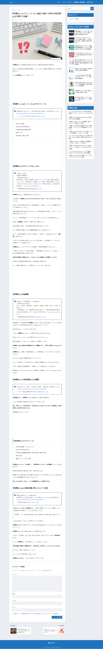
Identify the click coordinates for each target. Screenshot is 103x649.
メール (14, 600)
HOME (51, 643)
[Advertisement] (37, 88)
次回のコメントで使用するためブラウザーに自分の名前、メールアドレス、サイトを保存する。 (37, 613)
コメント (14, 574)
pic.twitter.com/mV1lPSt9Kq (31, 186)
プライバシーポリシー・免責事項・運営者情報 (73, 2)
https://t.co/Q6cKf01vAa (23, 113)
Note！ (13, 2)
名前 (13, 593)
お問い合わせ (90, 2)
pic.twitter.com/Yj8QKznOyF (37, 113)
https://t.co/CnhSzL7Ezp (23, 499)
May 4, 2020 (38, 188)
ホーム (58, 2)
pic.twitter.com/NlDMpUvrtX (37, 499)
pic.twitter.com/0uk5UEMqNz (39, 388)
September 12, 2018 (39, 116)
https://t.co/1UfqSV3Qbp (24, 388)
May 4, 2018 (45, 391)
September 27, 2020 (40, 317)
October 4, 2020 (34, 502)
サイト (14, 607)
